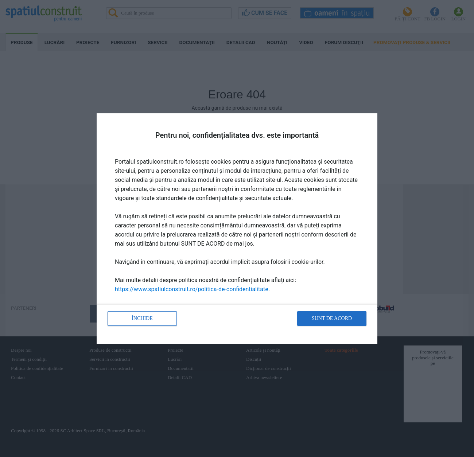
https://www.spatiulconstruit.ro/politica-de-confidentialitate (191, 289)
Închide (142, 318)
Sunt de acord (332, 318)
